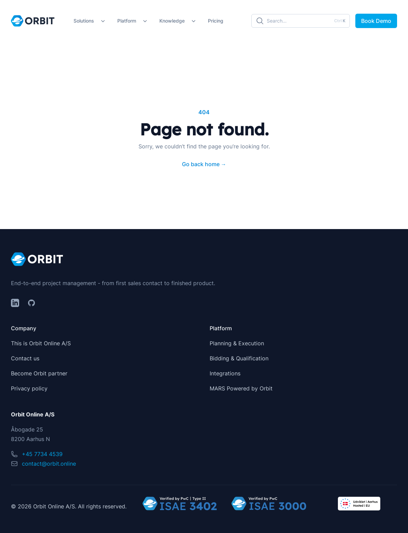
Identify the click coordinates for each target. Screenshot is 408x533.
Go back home (204, 164)
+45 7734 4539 (42, 454)
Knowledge (172, 21)
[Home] (32, 21)
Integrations (225, 373)
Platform (126, 21)
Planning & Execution (237, 343)
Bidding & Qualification (239, 358)
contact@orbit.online (49, 463)
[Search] (300, 21)
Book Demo (376, 20)
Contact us (25, 358)
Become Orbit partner (39, 373)
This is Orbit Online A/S (41, 343)
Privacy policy (29, 388)
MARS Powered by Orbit (241, 388)
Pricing (215, 21)
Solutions (84, 21)
